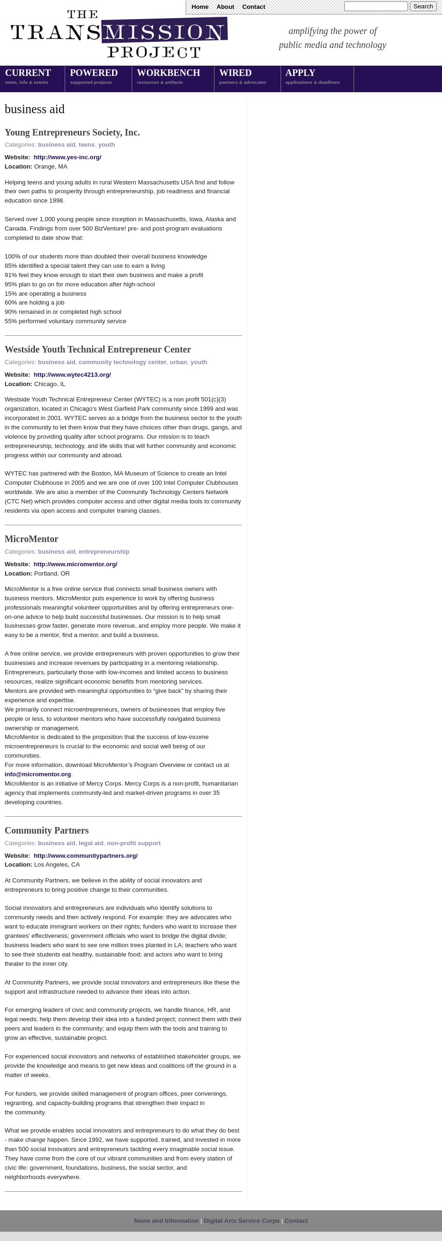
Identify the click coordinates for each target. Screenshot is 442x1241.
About (225, 6)
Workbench (168, 77)
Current (28, 77)
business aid (56, 144)
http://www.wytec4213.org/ (72, 374)
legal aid (91, 843)
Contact (253, 6)
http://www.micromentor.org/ (75, 564)
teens (87, 144)
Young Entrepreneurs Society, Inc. (72, 132)
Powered (94, 77)
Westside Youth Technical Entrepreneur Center (98, 349)
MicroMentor (32, 539)
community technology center (123, 362)
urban (178, 362)
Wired (242, 77)
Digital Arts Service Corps (242, 1220)
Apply (313, 77)
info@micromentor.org (38, 774)
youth (106, 144)
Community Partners (47, 830)
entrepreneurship (104, 551)
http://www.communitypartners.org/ (85, 855)
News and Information (166, 1220)
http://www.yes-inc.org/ (67, 157)
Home (200, 6)
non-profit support (134, 843)
